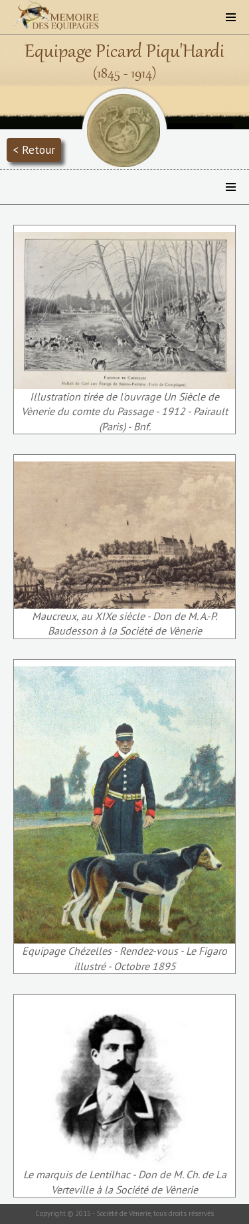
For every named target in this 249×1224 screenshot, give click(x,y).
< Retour (34, 149)
